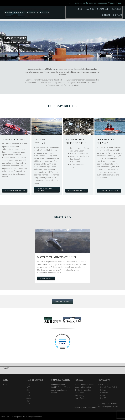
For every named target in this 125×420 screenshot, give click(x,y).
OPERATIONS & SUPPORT (85, 407)
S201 (28, 401)
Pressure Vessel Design (84, 384)
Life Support (79, 393)
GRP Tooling (79, 395)
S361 (28, 390)
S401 (28, 404)
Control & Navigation (82, 387)
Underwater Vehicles (59, 384)
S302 (28, 395)
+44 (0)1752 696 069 (108, 404)
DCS (28, 387)
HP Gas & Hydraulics (82, 390)
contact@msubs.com (108, 406)
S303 (28, 398)
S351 (28, 384)
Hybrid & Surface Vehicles (61, 387)
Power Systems (80, 398)
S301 (28, 393)
